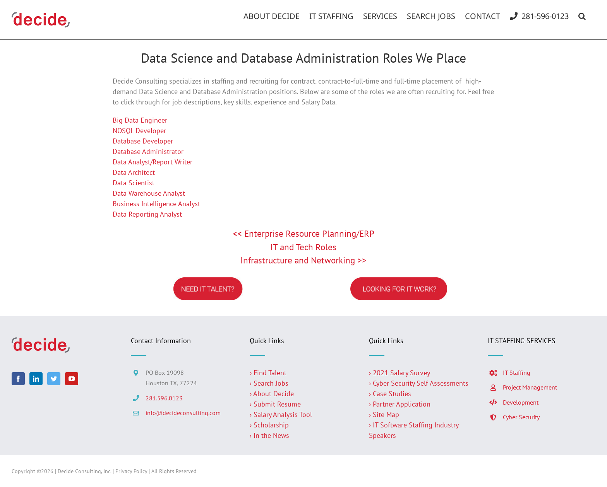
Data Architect (134, 172)
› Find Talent (268, 372)
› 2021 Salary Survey (399, 372)
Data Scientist (133, 182)
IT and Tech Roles (303, 247)
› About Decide (272, 393)
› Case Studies (390, 393)
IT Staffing (516, 372)
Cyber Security (521, 417)
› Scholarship (269, 424)
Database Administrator (148, 151)
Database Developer (143, 141)
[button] (582, 16)
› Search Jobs (269, 383)
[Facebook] (18, 378)
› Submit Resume (275, 404)
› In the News (269, 435)
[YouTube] (71, 378)
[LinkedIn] (36, 378)
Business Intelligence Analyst (156, 203)
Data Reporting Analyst (147, 214)
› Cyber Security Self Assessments (418, 383)
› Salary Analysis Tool (281, 414)
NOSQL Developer (139, 130)
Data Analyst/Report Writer (152, 161)
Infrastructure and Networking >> (303, 260)
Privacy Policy (131, 471)
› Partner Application (399, 404)
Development (520, 402)
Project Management (530, 387)
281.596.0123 (164, 398)
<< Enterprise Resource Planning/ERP (303, 233)
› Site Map (384, 414)
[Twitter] (53, 378)
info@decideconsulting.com (183, 413)
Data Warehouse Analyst (149, 193)
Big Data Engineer (140, 120)
